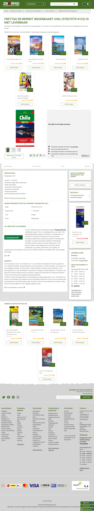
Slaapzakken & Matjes (7, 424)
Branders (51, 421)
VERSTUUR (86, 397)
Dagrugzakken (37, 424)
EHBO (34, 426)
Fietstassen (36, 428)
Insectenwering (37, 436)
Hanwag (19, 440)
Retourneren (67, 415)
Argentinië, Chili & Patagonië (49, 32)
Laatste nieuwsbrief (69, 436)
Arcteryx (19, 438)
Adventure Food (21, 417)
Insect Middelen (5, 438)
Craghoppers (21, 436)
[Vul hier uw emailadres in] (68, 397)
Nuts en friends (52, 438)
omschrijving (8, 166)
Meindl (19, 413)
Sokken (3, 415)
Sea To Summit (21, 419)
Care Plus (19, 427)
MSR (18, 421)
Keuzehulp (37, 408)
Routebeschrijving (69, 419)
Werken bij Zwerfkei (69, 428)
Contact (66, 411)
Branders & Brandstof (39, 423)
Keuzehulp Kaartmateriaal (77, 195)
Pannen (50, 440)
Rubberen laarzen (53, 444)
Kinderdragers (37, 444)
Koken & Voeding (6, 413)
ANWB (19, 423)
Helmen (50, 431)
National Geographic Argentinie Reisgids (23, 97)
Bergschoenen (5, 426)
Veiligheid (4, 411)
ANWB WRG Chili (83, 59)
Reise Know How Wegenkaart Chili (80, 234)
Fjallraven (20, 432)
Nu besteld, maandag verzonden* (64, 147)
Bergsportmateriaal (53, 417)
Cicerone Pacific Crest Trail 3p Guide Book (57, 331)
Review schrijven (80, 185)
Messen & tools (52, 436)
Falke (18, 434)
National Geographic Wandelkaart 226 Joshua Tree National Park (14, 333)
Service (66, 421)
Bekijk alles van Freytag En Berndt (14, 156)
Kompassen (51, 434)
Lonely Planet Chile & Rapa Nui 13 (35, 60)
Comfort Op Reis (6, 428)
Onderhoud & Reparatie (53, 409)
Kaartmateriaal (37, 438)
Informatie (68, 408)
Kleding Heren (5, 419)
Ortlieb (19, 429)
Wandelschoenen (6, 421)
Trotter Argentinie (61, 59)
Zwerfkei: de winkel (69, 426)
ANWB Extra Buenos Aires (69, 96)
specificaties (37, 166)
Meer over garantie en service (14, 287)
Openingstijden (68, 413)
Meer (6, 256)
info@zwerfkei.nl (76, 294)
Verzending (67, 417)
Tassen (3, 440)
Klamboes (35, 446)
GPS (49, 429)
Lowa (18, 415)
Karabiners (51, 432)
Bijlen (34, 421)
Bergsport (4, 417)
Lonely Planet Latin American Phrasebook (78, 331)
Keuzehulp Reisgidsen (76, 197)
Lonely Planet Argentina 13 (14, 59)
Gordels (50, 427)
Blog (65, 430)
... (23, 11)
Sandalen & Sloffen (6, 423)
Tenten (3, 432)
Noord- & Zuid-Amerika (18, 198)
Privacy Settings (47, 501)
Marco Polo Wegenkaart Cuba (46, 372)
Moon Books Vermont (37, 331)
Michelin (19, 431)
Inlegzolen (35, 434)
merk (62, 166)
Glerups (19, 425)
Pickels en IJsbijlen (53, 442)
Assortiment (35, 4)
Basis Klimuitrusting (38, 415)
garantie (87, 166)
